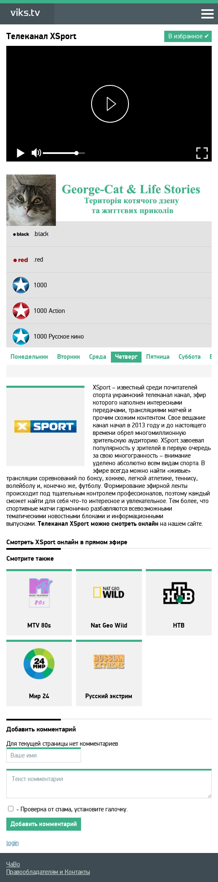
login (12, 843)
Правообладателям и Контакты (48, 872)
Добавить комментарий (44, 824)
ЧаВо (13, 864)
